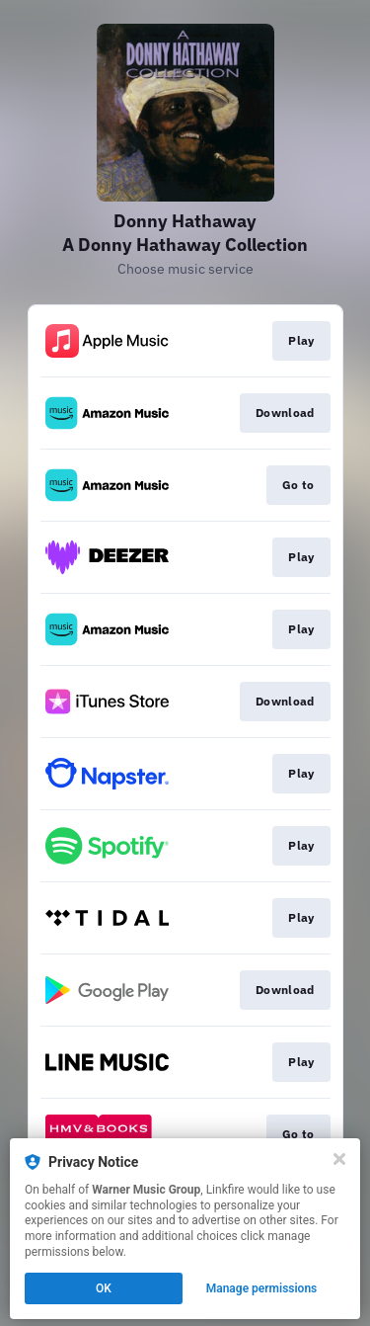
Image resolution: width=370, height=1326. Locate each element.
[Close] (339, 1159)
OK (103, 1288)
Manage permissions (262, 1288)
